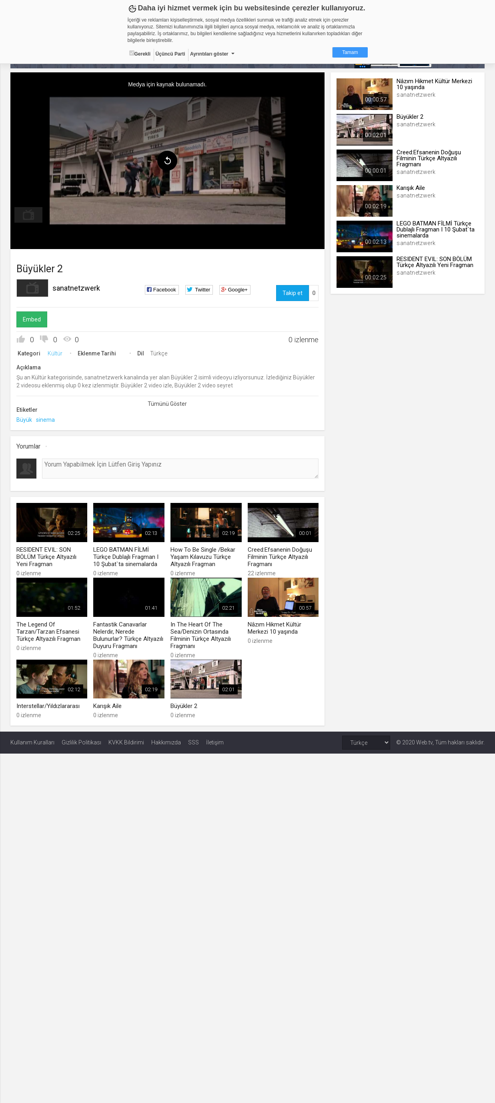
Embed (32, 319)
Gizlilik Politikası (81, 742)
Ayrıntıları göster (209, 54)
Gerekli (140, 53)
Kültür (55, 353)
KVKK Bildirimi (126, 742)
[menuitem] (28, 215)
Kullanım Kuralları (32, 742)
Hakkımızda (166, 742)
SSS (193, 742)
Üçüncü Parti (170, 54)
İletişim (215, 742)
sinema (45, 420)
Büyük (24, 420)
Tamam (350, 52)
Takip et (293, 293)
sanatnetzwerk (76, 288)
